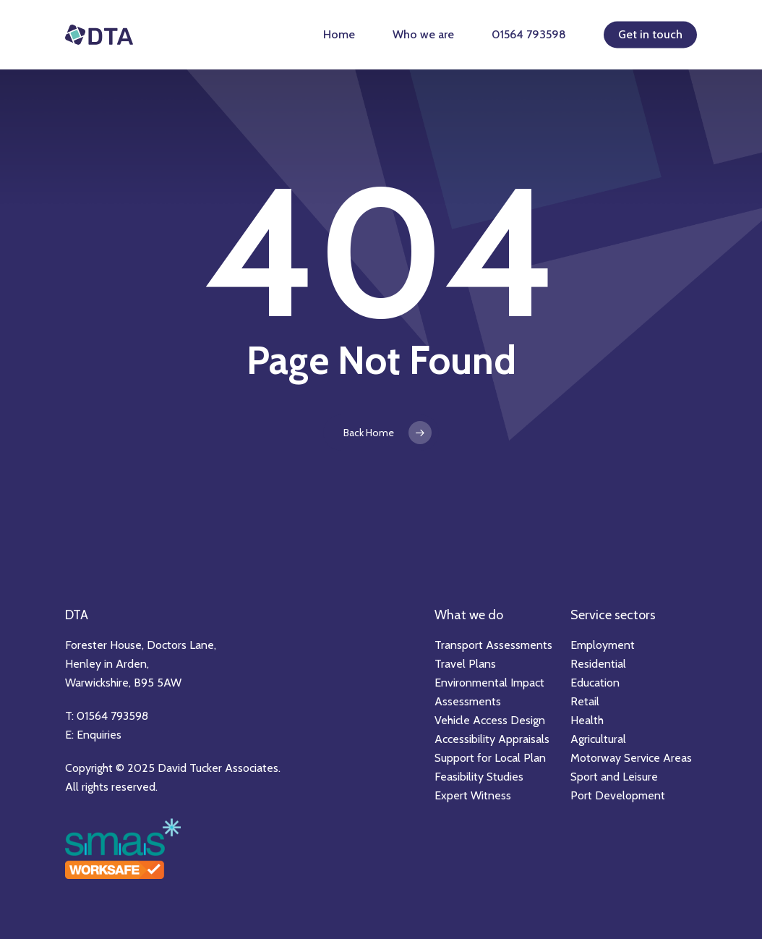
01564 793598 (529, 34)
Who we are (423, 34)
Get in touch (650, 34)
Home (339, 34)
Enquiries (99, 735)
